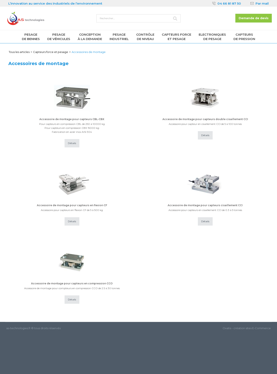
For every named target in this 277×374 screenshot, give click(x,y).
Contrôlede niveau (145, 37)
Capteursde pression (244, 37)
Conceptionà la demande (90, 37)
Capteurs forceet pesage (176, 37)
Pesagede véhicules (58, 37)
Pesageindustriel (119, 37)
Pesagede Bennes (31, 37)
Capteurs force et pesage (50, 52)
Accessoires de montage (89, 52)
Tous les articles (19, 52)
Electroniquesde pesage (212, 37)
